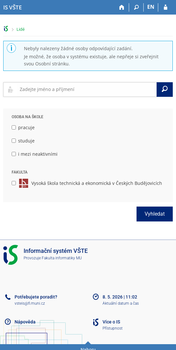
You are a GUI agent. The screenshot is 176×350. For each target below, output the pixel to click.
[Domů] (122, 7)
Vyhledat (155, 214)
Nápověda (25, 321)
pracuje (23, 127)
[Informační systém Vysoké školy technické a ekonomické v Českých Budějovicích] (12, 7)
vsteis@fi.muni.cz (30, 303)
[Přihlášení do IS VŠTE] (165, 7)
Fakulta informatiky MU (62, 258)
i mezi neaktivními (35, 154)
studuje (23, 141)
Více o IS (111, 321)
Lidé (20, 29)
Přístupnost (113, 328)
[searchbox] (87, 89)
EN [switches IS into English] (150, 6)
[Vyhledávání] (136, 7)
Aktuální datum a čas (121, 303)
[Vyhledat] (165, 89)
